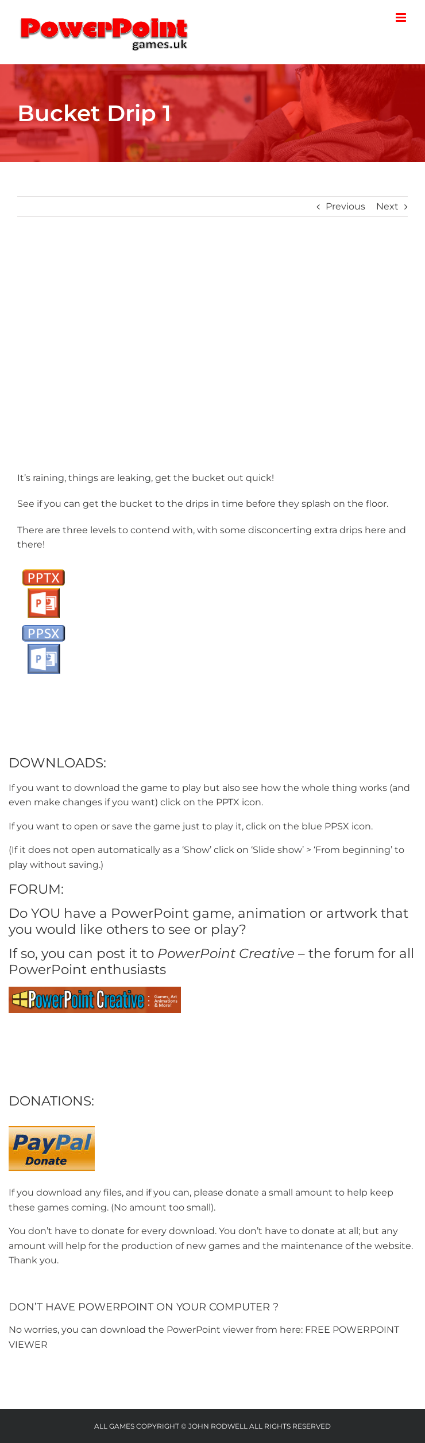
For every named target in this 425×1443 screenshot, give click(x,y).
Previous (345, 206)
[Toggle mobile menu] (402, 17)
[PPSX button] (43, 623)
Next (387, 206)
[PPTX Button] (43, 568)
